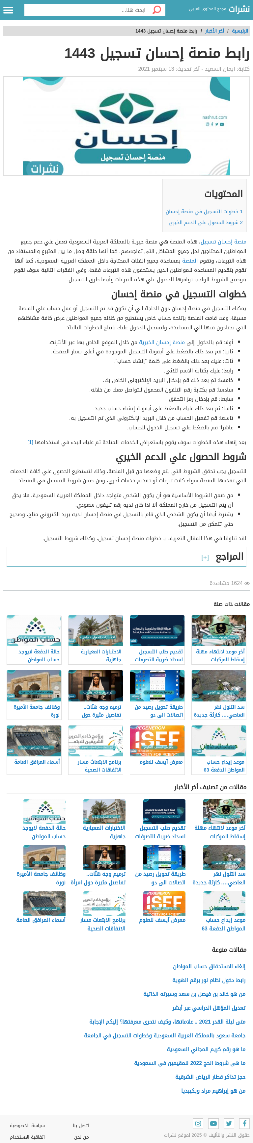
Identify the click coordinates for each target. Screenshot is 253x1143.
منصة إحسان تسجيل (223, 242)
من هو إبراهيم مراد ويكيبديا (213, 1091)
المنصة (190, 261)
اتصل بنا (81, 1126)
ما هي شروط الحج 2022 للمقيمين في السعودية (189, 1063)
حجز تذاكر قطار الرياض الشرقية (210, 1077)
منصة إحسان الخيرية (162, 342)
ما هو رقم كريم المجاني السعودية (206, 1049)
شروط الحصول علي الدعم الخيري (206, 222)
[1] (30, 442)
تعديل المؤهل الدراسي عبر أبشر (208, 1008)
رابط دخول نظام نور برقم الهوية (208, 980)
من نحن (81, 1137)
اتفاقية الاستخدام (27, 1137)
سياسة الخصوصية (27, 1126)
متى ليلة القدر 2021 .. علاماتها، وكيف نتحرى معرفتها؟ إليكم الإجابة (167, 1022)
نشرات (239, 9)
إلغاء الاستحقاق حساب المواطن (209, 966)
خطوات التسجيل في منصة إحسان (204, 211)
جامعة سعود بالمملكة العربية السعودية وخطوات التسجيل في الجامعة (164, 1035)
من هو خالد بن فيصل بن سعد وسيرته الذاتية (194, 994)
